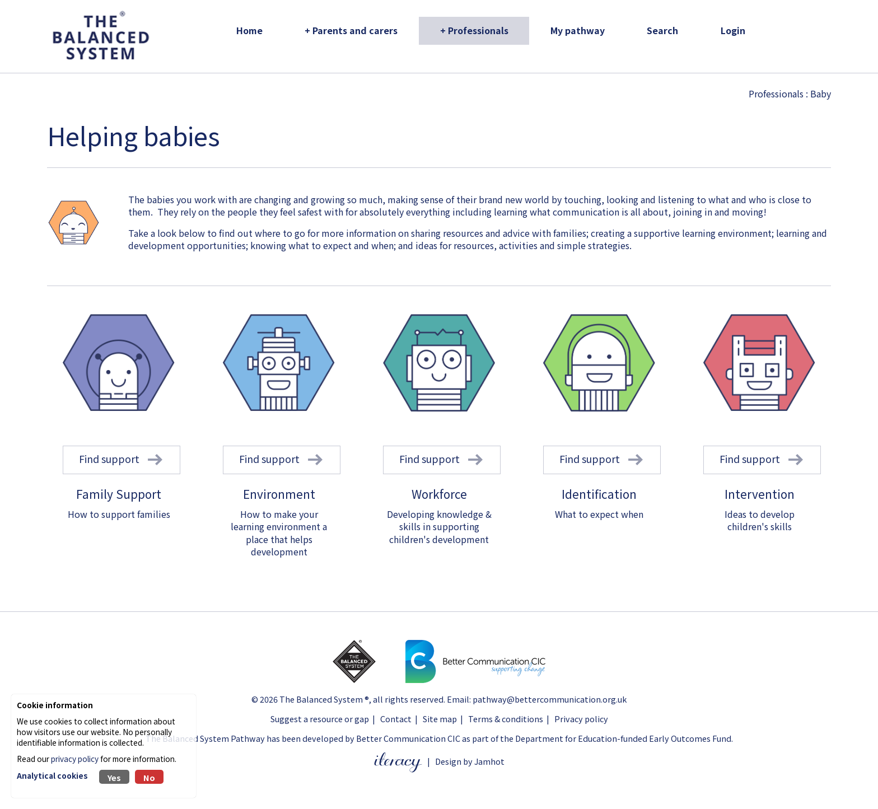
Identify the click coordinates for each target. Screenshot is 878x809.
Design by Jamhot (470, 761)
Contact (396, 718)
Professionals (776, 93)
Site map (440, 718)
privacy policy (75, 758)
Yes (114, 777)
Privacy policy (581, 718)
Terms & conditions (505, 718)
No (149, 777)
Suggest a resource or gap (319, 718)
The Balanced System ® (324, 699)
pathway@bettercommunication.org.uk (550, 699)
